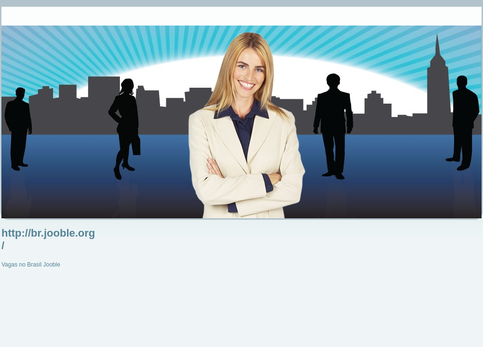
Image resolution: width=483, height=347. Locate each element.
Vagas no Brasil (21, 264)
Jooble (51, 264)
